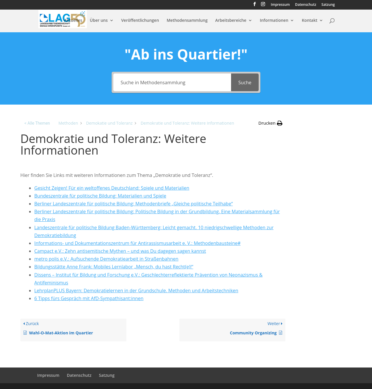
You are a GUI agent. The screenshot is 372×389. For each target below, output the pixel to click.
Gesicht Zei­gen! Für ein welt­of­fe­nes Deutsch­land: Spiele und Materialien (111, 188)
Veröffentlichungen (140, 20)
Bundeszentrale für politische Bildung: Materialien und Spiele (100, 196)
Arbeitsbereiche (230, 20)
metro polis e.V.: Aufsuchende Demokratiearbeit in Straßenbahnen (106, 259)
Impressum (280, 5)
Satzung (328, 5)
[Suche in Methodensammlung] (172, 82)
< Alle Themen (37, 123)
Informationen (274, 20)
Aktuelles (73, 20)
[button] (270, 123)
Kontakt (309, 20)
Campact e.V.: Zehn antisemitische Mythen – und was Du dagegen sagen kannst (120, 251)
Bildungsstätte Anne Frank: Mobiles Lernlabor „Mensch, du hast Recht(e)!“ (113, 266)
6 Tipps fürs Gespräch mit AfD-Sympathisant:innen (89, 298)
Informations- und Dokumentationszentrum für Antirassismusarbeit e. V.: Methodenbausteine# (137, 243)
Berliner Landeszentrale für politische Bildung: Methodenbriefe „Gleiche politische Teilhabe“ (133, 203)
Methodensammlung (187, 20)
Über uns (99, 20)
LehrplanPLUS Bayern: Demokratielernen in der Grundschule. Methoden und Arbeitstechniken (136, 290)
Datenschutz (305, 5)
